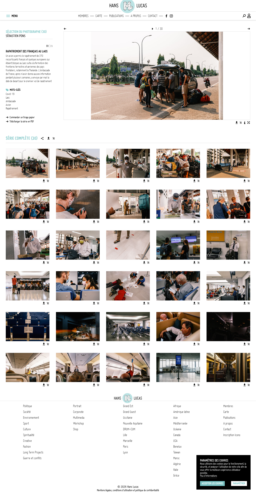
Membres (83, 16)
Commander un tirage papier (22, 117)
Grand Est (128, 406)
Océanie (177, 429)
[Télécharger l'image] (236, 122)
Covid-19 (10, 94)
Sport (26, 423)
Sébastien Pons (15, 36)
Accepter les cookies (212, 483)
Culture (27, 429)
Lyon (125, 452)
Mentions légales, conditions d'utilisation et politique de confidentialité (128, 490)
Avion (8, 104)
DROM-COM (129, 429)
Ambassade (11, 101)
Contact (152, 16)
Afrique (177, 406)
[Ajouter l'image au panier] (240, 122)
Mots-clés (15, 89)
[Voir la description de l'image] (244, 122)
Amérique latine (181, 412)
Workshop (78, 423)
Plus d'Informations (208, 475)
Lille (125, 435)
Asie (175, 417)
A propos (136, 16)
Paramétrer (239, 483)
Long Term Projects (33, 452)
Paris (125, 446)
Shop (75, 429)
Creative (27, 441)
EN (51, 46)
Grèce (176, 475)
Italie (175, 469)
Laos (8, 97)
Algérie (177, 464)
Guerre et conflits (32, 458)
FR (47, 46)
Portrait (77, 406)
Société (27, 412)
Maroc (176, 458)
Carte (99, 16)
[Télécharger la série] (48, 138)
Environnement (31, 417)
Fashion (27, 446)
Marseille (127, 441)
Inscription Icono (231, 435)
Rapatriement (12, 108)
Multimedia (78, 417)
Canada (176, 435)
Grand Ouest (129, 412)
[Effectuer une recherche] (244, 15)
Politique (27, 406)
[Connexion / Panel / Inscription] (249, 15)
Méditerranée (180, 423)
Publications (116, 16)
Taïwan (176, 452)
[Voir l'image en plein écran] (248, 122)
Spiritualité (28, 435)
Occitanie (127, 417)
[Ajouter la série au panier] (53, 138)
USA (175, 441)
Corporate (78, 412)
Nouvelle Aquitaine (132, 423)
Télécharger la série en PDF (22, 121)
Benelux (177, 446)
